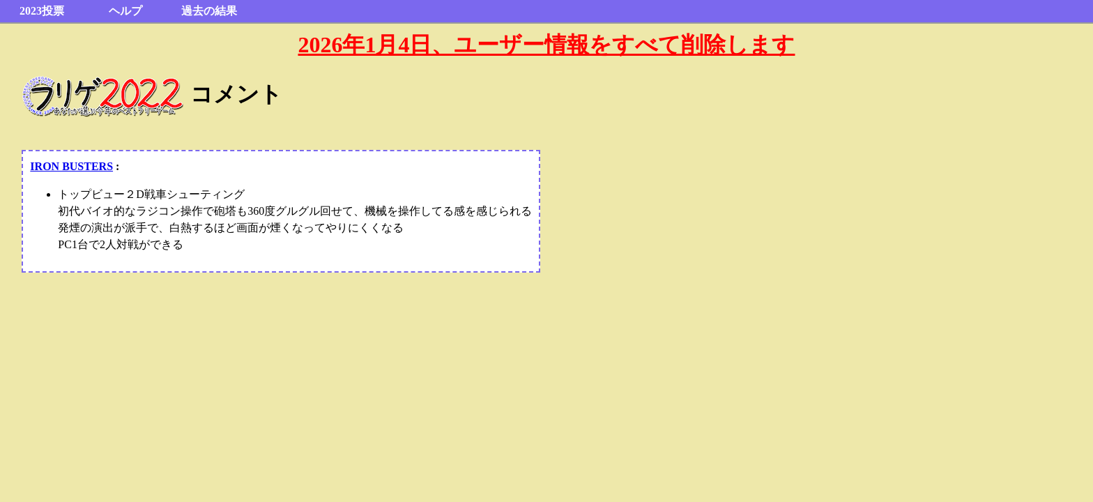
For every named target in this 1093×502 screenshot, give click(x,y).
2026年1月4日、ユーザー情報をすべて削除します (546, 44)
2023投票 (42, 11)
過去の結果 (209, 11)
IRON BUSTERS (71, 166)
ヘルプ (125, 11)
